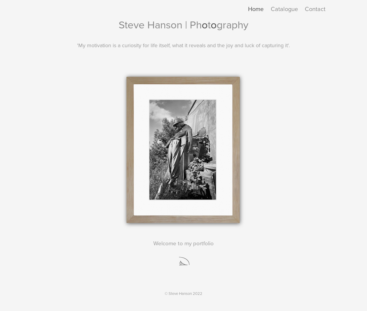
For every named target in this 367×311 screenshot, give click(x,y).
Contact (315, 8)
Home (256, 8)
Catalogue (284, 8)
